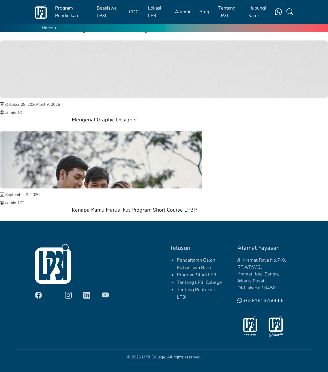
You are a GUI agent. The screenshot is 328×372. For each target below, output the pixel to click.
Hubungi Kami (257, 12)
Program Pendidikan (66, 12)
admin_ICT (14, 112)
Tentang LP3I (226, 12)
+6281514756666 (260, 300)
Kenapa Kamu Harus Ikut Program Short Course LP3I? (134, 209)
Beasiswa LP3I (107, 12)
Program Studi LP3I (197, 275)
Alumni (182, 12)
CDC (134, 12)
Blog (204, 12)
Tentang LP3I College (199, 282)
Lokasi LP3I (154, 12)
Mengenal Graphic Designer (104, 119)
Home (47, 28)
